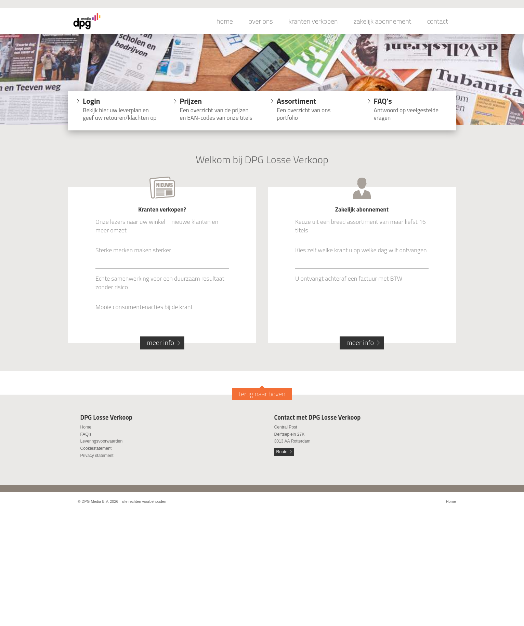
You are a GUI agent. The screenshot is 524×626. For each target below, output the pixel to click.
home (225, 21)
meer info (160, 342)
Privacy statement (96, 455)
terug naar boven (262, 394)
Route (282, 451)
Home (85, 427)
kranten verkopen (313, 21)
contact (437, 21)
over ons (261, 21)
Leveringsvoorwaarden (101, 441)
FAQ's (85, 434)
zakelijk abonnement (382, 21)
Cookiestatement (96, 448)
